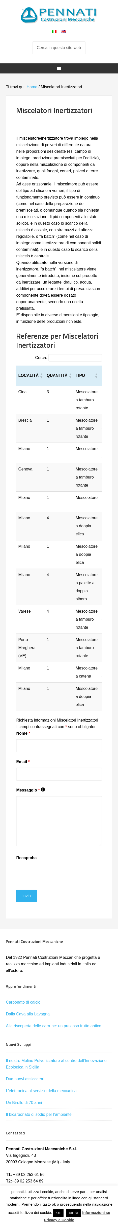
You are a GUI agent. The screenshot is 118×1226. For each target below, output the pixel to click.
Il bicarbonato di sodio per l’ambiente (39, 1114)
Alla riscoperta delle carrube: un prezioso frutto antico (53, 1026)
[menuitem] (54, 31)
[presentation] (54, 873)
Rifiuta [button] (73, 1213)
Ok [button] (58, 1213)
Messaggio (30, 790)
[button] (41, 376)
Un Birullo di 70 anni (24, 1102)
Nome (23, 733)
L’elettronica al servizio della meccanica (41, 1091)
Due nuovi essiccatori (25, 1079)
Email (23, 762)
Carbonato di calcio (23, 1002)
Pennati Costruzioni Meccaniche (59, 15)
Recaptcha (26, 858)
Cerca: (41, 357)
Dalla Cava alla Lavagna (27, 1014)
